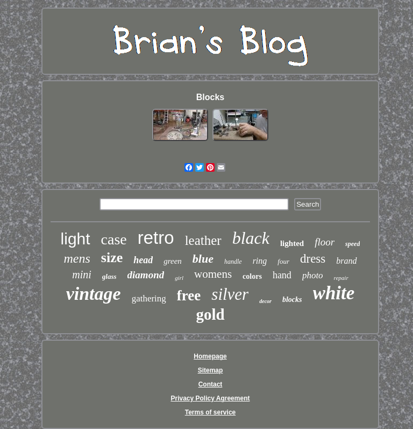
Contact (210, 384)
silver (229, 294)
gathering (149, 298)
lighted (292, 243)
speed (352, 244)
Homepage (210, 356)
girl (179, 278)
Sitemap (210, 370)
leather (203, 240)
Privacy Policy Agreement (210, 398)
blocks (292, 300)
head (143, 260)
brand (346, 260)
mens (76, 258)
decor (265, 301)
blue (203, 258)
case (114, 239)
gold (210, 314)
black (250, 238)
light (75, 239)
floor (324, 242)
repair (341, 278)
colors (252, 276)
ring (260, 260)
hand (282, 275)
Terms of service (210, 412)
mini (81, 274)
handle (233, 261)
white (334, 293)
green (172, 261)
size (112, 257)
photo (312, 275)
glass (109, 276)
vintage (93, 294)
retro (156, 238)
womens (213, 274)
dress (312, 258)
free (189, 295)
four (283, 261)
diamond (146, 274)
